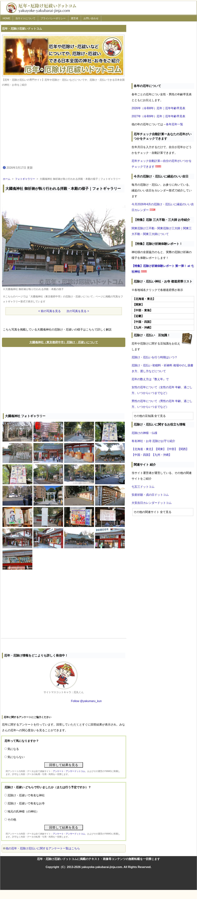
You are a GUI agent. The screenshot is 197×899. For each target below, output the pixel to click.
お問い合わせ (90, 18)
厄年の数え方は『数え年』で (150, 379)
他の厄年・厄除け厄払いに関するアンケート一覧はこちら (43, 848)
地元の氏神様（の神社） (23, 811)
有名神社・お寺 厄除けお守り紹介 (153, 441)
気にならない (16, 756)
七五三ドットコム (143, 486)
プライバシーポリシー (53, 18)
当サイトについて (25, 18)
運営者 (74, 18)
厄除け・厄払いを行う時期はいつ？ (154, 357)
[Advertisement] (63, 379)
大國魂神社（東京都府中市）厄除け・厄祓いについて (63, 342)
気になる (13, 748)
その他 (12, 819)
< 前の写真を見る (49, 311)
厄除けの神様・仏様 (144, 432)
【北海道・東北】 (143, 449)
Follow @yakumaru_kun (86, 701)
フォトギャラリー (25, 178)
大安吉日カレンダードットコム (152, 502)
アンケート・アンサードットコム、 (70, 771)
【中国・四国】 (142, 454)
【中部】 (171, 449)
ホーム (6, 178)
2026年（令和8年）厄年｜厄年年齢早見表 (158, 108)
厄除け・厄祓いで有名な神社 (26, 795)
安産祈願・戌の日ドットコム (150, 494)
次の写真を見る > (78, 311)
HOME (6, 18)
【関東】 (160, 449)
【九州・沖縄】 (162, 454)
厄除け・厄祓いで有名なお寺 (26, 803)
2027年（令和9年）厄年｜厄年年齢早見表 (158, 116)
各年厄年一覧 (174, 124)
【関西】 (183, 449)
